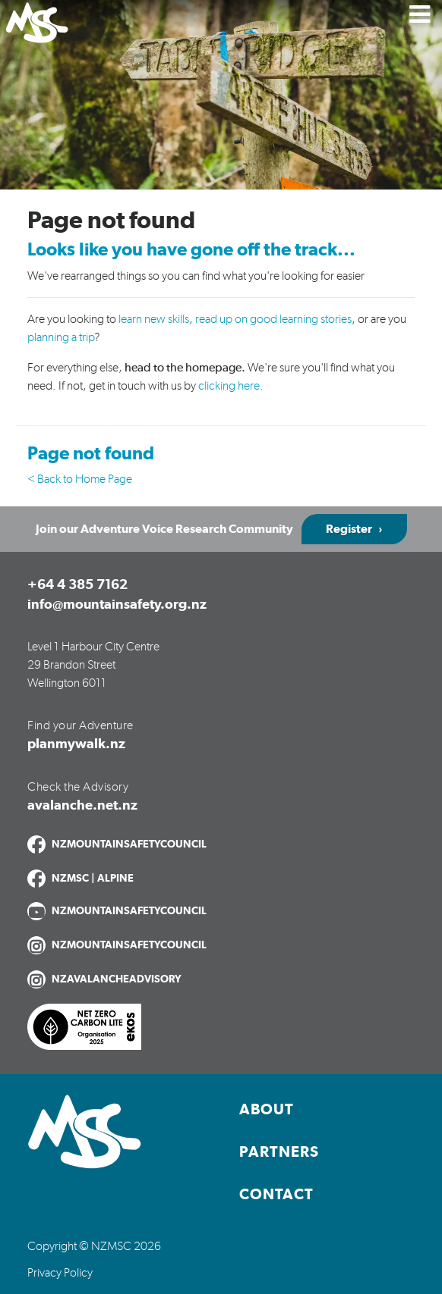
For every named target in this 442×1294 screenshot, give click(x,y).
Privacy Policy (60, 1273)
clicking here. (231, 386)
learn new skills (153, 319)
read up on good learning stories (273, 319)
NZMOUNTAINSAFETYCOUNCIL (129, 844)
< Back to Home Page (79, 479)
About (266, 1109)
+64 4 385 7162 (77, 585)
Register (349, 529)
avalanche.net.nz (82, 806)
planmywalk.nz (76, 744)
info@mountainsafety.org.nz (117, 605)
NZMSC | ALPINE (93, 878)
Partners (279, 1152)
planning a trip (60, 337)
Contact (276, 1194)
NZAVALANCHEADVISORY (117, 979)
